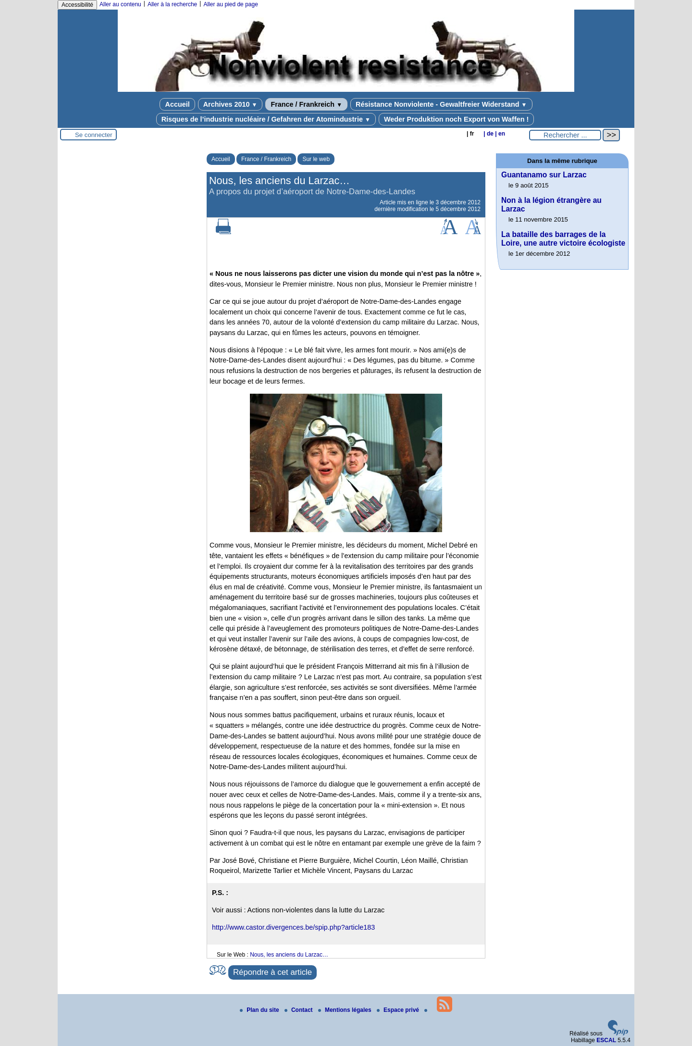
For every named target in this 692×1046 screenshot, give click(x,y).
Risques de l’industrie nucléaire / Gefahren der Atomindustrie (266, 119)
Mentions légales (345, 1010)
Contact (299, 1010)
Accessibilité (77, 4)
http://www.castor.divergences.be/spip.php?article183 (293, 927)
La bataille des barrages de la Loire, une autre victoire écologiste (563, 238)
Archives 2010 (230, 104)
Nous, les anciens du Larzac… (289, 954)
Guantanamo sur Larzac (544, 175)
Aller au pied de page (230, 4)
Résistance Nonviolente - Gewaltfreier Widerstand (441, 104)
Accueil (177, 104)
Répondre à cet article (272, 972)
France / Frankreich (306, 104)
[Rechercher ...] (565, 135)
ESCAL (606, 1040)
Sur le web (316, 159)
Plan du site (260, 1010)
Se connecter (93, 134)
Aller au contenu (120, 4)
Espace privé (398, 1010)
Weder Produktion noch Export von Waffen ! (456, 119)
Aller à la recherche (172, 4)
